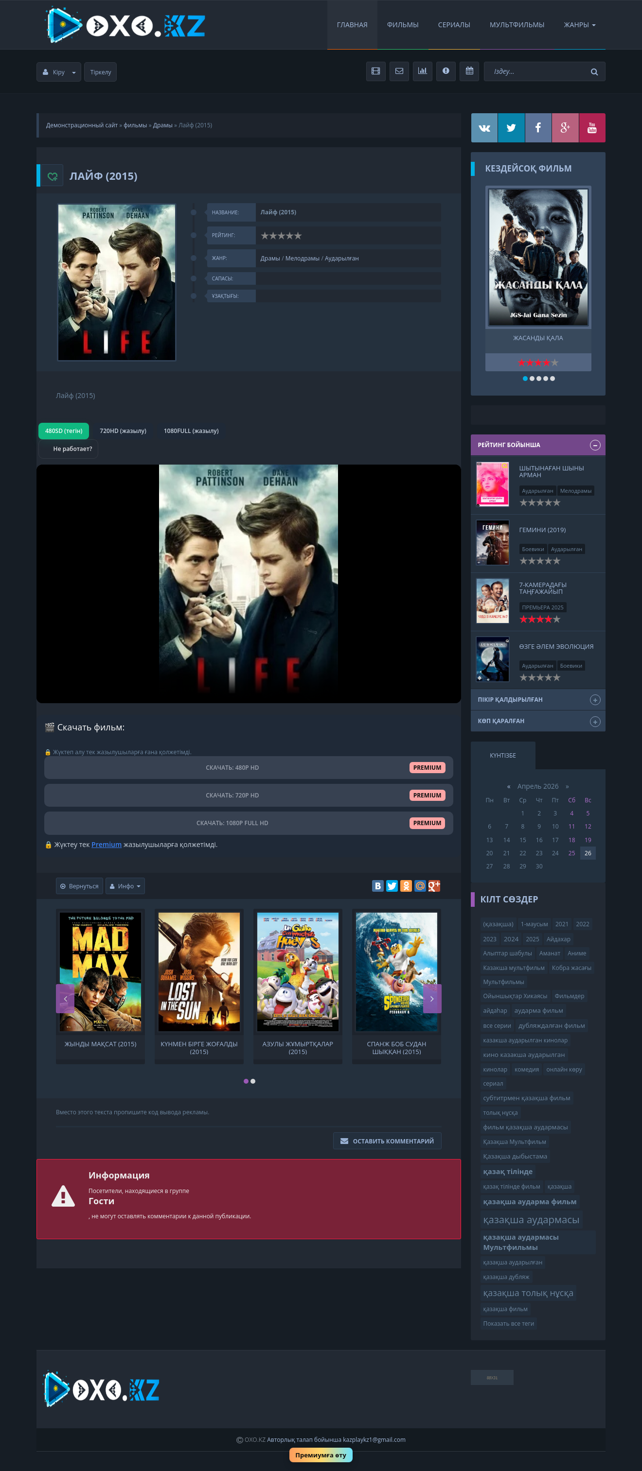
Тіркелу (100, 72)
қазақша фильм (505, 1309)
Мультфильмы (517, 24)
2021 (562, 924)
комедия (527, 1069)
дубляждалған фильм (551, 1025)
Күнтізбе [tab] (503, 755)
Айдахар (559, 939)
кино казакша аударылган (524, 1054)
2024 (511, 939)
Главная (352, 24)
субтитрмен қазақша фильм (527, 1097)
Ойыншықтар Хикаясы (515, 996)
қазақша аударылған (513, 1262)
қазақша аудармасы (531, 1219)
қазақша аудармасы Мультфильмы (521, 1242)
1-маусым (534, 924)
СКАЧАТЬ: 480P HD (249, 767)
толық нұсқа (500, 1112)
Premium (106, 844)
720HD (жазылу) (123, 431)
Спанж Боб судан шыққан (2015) (396, 1047)
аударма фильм (539, 1010)
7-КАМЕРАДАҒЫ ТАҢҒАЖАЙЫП (543, 588)
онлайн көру (564, 1069)
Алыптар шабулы (507, 953)
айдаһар (495, 1010)
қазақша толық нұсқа (528, 1292)
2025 (532, 939)
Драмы (163, 125)
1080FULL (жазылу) (191, 431)
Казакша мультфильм (514, 968)
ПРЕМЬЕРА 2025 (543, 607)
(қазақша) (498, 923)
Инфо (125, 886)
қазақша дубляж (506, 1277)
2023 (490, 939)
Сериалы (454, 24)
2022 (582, 924)
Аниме (577, 953)
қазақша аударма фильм (530, 1201)
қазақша (560, 1186)
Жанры (580, 24)
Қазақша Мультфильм (514, 1142)
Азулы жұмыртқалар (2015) (298, 1047)
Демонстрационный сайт (82, 125)
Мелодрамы (302, 258)
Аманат (549, 953)
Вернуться (79, 886)
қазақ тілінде (508, 1171)
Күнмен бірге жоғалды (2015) (199, 1047)
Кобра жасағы (571, 968)
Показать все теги (509, 1323)
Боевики (533, 549)
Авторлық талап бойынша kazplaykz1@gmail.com (336, 1440)
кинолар (495, 1069)
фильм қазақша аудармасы (525, 1127)
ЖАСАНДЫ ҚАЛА (538, 338)
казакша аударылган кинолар (525, 1040)
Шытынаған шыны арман (552, 471)
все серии (497, 1025)
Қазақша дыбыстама (515, 1156)
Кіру (59, 72)
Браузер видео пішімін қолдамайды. (248, 584)
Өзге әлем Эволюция (556, 646)
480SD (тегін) (63, 431)
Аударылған (342, 258)
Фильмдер (570, 996)
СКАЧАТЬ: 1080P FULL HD (248, 823)
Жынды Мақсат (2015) (101, 1044)
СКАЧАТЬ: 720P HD (249, 795)
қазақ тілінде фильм (511, 1186)
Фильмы (403, 24)
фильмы (135, 125)
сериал (493, 1083)
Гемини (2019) (542, 529)
